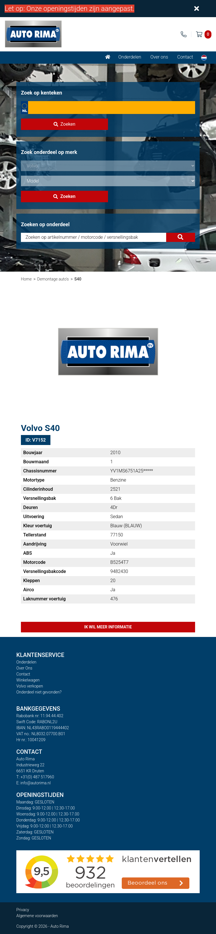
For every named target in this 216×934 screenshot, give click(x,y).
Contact (185, 57)
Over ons (159, 57)
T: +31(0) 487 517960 (35, 777)
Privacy (22, 909)
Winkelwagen (28, 680)
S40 (77, 279)
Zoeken (64, 124)
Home (26, 279)
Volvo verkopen (29, 686)
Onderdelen (129, 57)
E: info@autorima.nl (33, 783)
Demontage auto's (53, 279)
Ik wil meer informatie (108, 627)
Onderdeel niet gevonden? (39, 692)
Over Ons (24, 668)
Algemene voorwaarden (37, 915)
